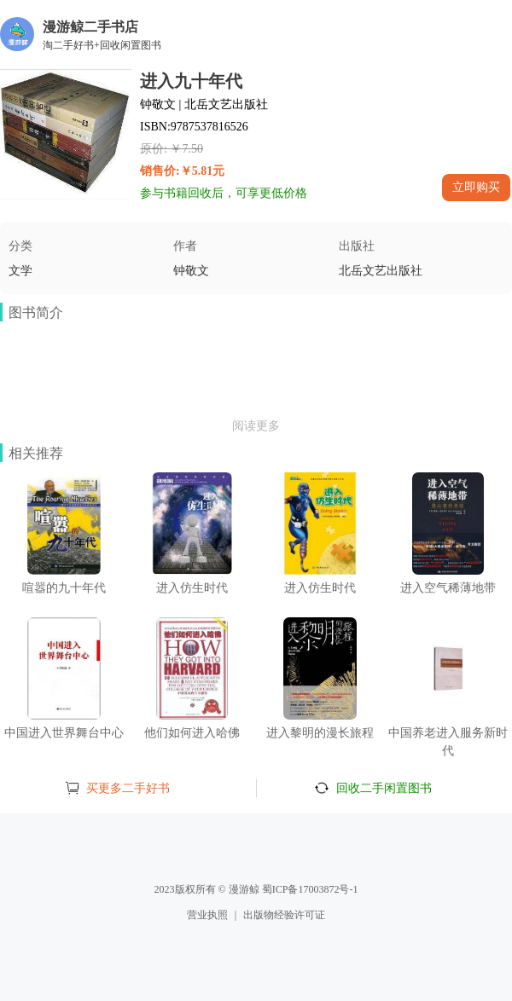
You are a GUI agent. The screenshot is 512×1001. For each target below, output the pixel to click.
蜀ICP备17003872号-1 (310, 889)
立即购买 (476, 187)
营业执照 (207, 915)
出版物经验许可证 (284, 915)
